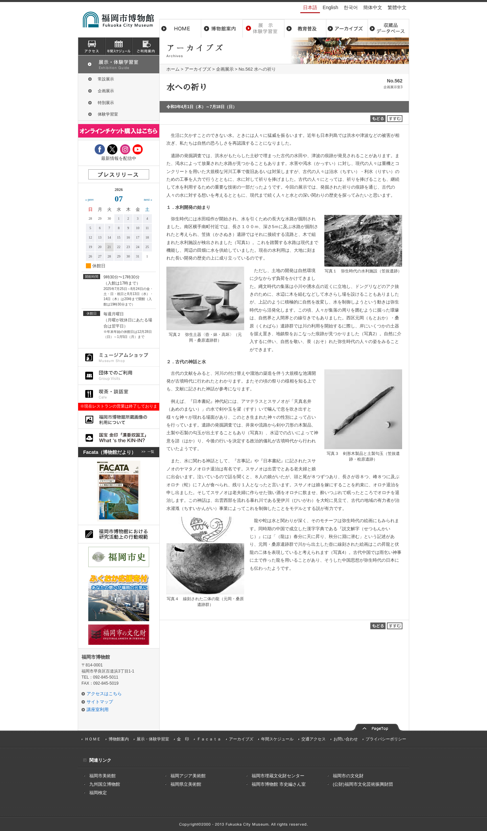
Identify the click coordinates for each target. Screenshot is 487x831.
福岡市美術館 (102, 775)
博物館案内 (222, 28)
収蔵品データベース (388, 28)
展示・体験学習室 (263, 28)
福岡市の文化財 (348, 775)
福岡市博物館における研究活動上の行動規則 (118, 534)
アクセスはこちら (104, 693)
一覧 (150, 452)
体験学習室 (108, 114)
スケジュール (118, 46)
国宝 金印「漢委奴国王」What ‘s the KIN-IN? (118, 438)
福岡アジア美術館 (188, 775)
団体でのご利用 (118, 376)
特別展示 (106, 102)
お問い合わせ (345, 739)
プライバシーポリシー (386, 739)
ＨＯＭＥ (93, 739)
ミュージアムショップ (118, 357)
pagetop (377, 726)
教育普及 (305, 28)
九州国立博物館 (104, 784)
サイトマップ (100, 701)
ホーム (180, 28)
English (330, 7)
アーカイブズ (198, 69)
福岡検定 (98, 792)
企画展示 (225, 69)
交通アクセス (313, 739)
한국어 (351, 7)
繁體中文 (397, 7)
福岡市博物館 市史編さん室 (279, 784)
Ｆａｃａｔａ (209, 739)
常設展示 (106, 79)
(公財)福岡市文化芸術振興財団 (363, 784)
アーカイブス (347, 28)
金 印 (183, 739)
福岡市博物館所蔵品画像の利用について (118, 420)
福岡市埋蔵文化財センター (278, 775)
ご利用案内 (145, 46)
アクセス (91, 46)
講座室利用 (98, 709)
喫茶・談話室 (118, 394)
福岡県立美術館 (185, 784)
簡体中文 (372, 7)
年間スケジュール (277, 739)
